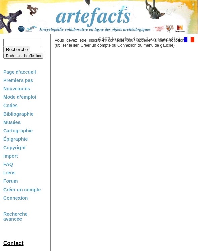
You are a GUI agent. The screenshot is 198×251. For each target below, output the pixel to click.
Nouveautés (16, 88)
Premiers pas (18, 80)
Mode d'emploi (19, 97)
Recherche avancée (15, 216)
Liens (9, 172)
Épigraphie (15, 139)
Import (10, 156)
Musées (12, 122)
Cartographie (18, 130)
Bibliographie (18, 114)
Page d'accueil (19, 72)
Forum (10, 181)
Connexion (15, 198)
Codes (10, 105)
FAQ (8, 164)
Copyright (14, 147)
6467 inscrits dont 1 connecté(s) (139, 39)
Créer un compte (22, 189)
